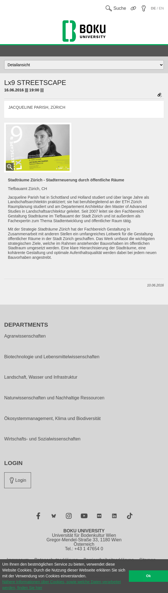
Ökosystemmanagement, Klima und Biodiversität (52, 418)
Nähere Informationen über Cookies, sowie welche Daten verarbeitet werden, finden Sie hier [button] (61, 585)
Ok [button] (148, 576)
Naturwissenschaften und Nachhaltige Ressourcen (54, 398)
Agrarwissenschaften (25, 336)
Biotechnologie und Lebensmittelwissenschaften (52, 357)
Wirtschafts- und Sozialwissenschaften (42, 439)
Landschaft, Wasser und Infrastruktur (40, 377)
